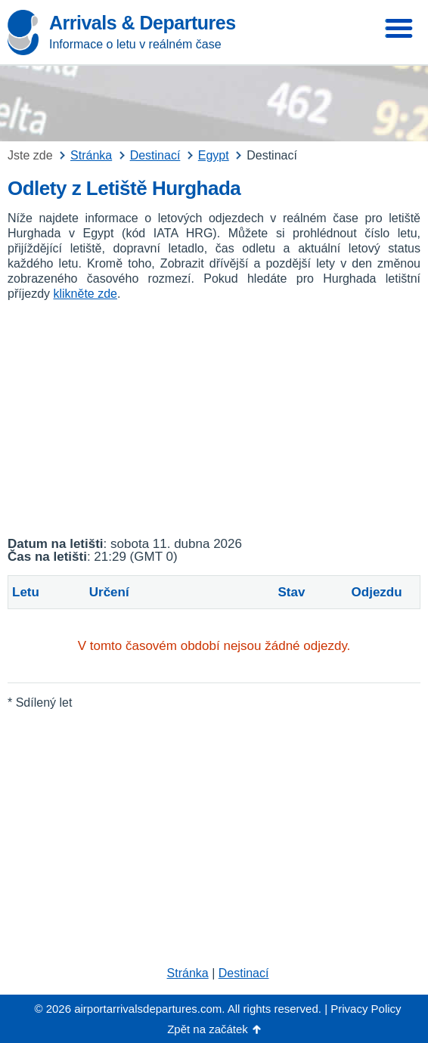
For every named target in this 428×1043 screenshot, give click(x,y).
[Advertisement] (214, 419)
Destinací (244, 973)
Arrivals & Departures (142, 22)
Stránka (188, 973)
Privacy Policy (365, 1008)
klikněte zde (85, 293)
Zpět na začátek (207, 1029)
